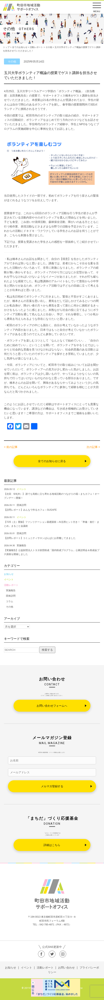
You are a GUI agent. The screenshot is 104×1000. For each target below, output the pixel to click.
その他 (9, 606)
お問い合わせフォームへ (52, 705)
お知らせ (9, 574)
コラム (9, 601)
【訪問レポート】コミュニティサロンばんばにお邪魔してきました (40, 538)
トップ (6, 47)
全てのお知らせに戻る (52, 461)
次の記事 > (93, 447)
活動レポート (11, 585)
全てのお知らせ (19, 47)
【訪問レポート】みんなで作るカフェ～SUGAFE (30, 509)
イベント (9, 579)
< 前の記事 (10, 447)
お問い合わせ (66, 967)
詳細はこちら (52, 845)
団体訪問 (11, 595)
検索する (47, 649)
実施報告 (11, 590)
